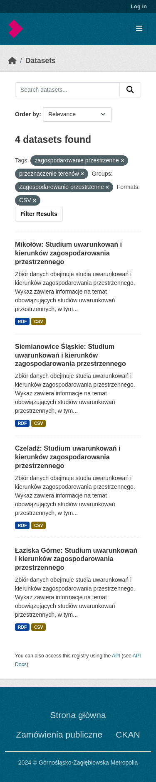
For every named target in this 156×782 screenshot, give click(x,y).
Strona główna (78, 715)
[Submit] (130, 89)
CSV (38, 321)
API (116, 656)
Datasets (40, 60)
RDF (22, 321)
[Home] (12, 60)
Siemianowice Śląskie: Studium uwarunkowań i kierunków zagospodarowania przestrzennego (70, 355)
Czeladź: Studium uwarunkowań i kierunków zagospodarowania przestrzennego (67, 457)
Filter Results (38, 214)
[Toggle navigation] (139, 29)
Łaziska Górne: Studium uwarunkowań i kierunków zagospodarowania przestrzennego (76, 559)
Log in (139, 6)
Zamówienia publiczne (59, 734)
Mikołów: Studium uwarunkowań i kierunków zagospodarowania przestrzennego (68, 253)
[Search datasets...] (67, 89)
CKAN (128, 734)
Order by (27, 114)
